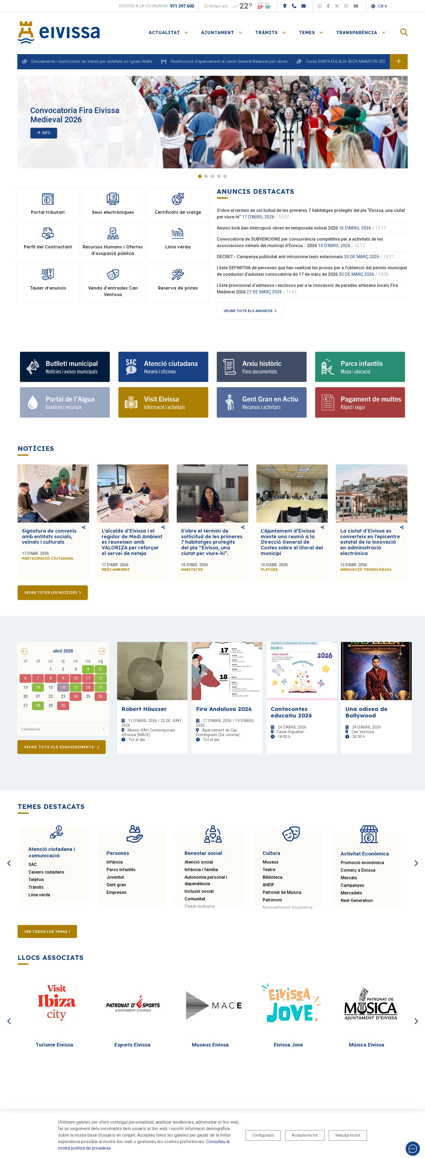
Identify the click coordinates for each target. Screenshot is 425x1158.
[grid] (63, 688)
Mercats (349, 877)
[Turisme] (163, 402)
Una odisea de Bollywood (366, 712)
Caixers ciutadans (46, 872)
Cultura (271, 853)
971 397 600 (182, 6)
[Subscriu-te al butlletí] (65, 367)
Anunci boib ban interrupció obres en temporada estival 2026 (277, 228)
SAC (32, 864)
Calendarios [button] (63, 729)
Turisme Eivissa (54, 1045)
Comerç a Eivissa (358, 870)
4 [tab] (219, 176)
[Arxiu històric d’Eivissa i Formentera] (262, 367)
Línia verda (39, 894)
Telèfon (36, 879)
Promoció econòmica (362, 862)
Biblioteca (272, 877)
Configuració (263, 1135)
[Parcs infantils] (360, 367)
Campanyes (352, 885)
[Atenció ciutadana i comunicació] (163, 367)
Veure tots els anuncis (248, 311)
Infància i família (201, 869)
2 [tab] (206, 176)
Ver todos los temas (47, 931)
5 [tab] (225, 176)
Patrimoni (272, 900)
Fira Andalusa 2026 (224, 709)
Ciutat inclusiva (200, 906)
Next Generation (357, 900)
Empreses (117, 892)
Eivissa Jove (288, 1045)
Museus (271, 862)
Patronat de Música (282, 892)
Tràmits (36, 887)
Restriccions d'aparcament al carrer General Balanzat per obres (229, 61)
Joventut (115, 877)
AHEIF (268, 884)
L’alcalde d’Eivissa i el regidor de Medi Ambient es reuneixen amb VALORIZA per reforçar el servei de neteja (132, 542)
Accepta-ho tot (305, 1135)
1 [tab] (200, 176)
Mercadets (351, 892)
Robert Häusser (144, 709)
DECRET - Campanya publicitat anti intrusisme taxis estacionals (280, 257)
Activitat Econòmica (365, 854)
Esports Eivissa (132, 1045)
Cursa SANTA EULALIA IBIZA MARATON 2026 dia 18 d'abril (358, 61)
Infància (115, 862)
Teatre (269, 869)
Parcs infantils (121, 869)
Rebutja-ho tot (348, 1135)
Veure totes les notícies (50, 593)
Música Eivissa (366, 1045)
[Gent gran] (262, 402)
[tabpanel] (212, 122)
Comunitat (195, 898)
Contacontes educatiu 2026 (291, 712)
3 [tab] (212, 176)
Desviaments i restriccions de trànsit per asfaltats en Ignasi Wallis (91, 61)
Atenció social (199, 862)
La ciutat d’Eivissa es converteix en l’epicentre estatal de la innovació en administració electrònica (370, 542)
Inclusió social (199, 891)
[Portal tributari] (360, 402)
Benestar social (203, 853)
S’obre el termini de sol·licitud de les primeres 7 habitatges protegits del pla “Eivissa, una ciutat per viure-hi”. (211, 542)
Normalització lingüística (288, 907)
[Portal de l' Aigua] (65, 402)
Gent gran (116, 884)
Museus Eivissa (210, 1045)
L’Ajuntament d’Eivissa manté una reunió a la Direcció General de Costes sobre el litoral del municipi (292, 542)
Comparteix (83, 527)
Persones (118, 853)
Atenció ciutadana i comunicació (51, 852)
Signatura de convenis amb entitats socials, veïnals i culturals (49, 536)
